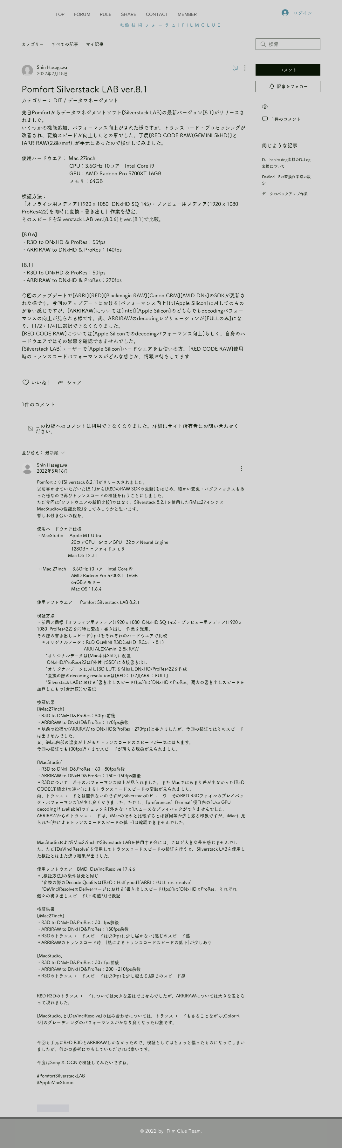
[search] (288, 44)
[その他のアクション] (241, 68)
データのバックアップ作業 (285, 194)
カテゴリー (33, 44)
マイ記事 (95, 44)
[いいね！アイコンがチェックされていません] (26, 382)
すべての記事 (64, 44)
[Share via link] (69, 382)
